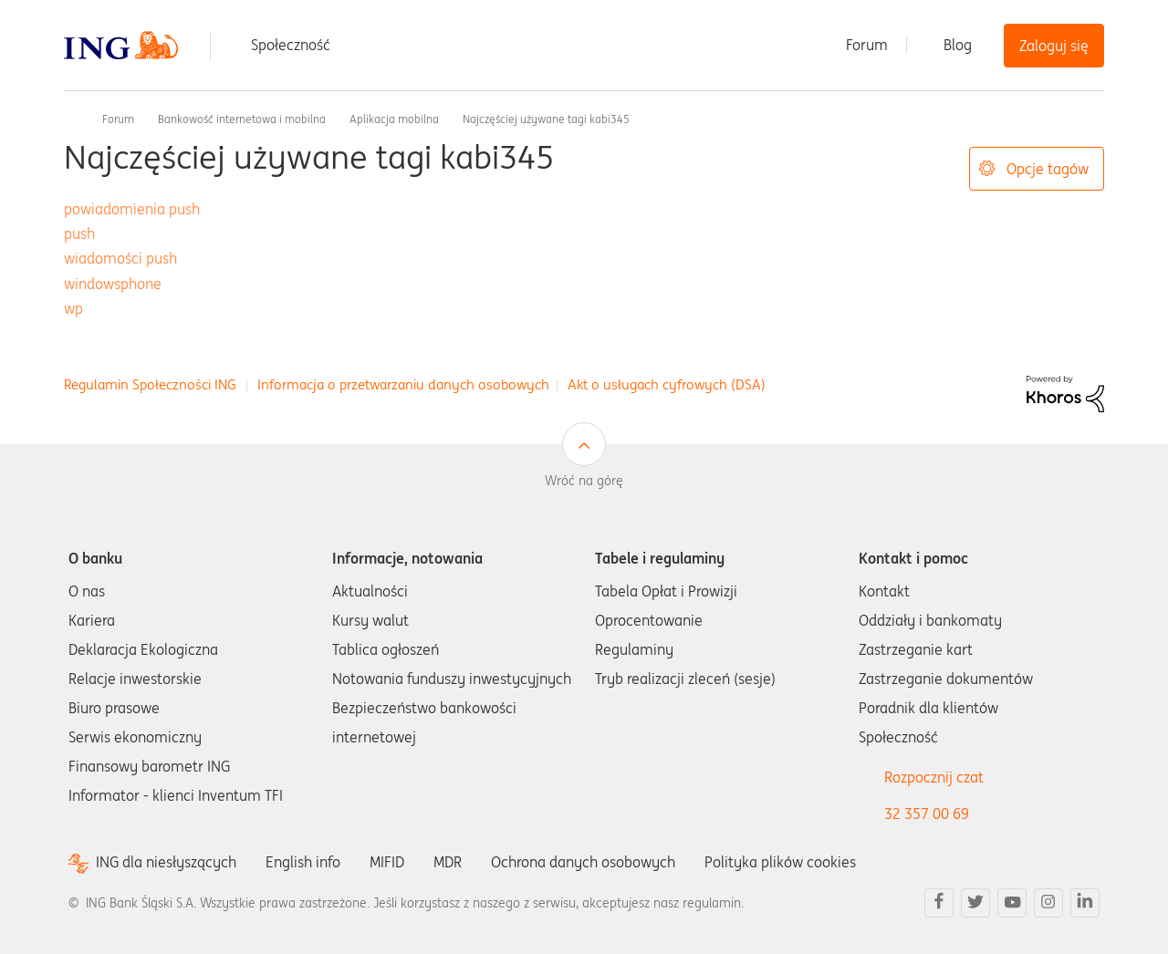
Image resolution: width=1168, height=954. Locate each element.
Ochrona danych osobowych (583, 862)
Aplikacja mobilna (394, 119)
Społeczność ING (71, 118)
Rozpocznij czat (934, 777)
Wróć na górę (584, 480)
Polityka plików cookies (780, 862)
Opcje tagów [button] (1047, 169)
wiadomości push (120, 258)
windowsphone (113, 284)
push (79, 233)
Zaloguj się (1054, 45)
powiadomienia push (132, 209)
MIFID (387, 862)
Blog (958, 45)
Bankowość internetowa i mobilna (242, 119)
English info (303, 862)
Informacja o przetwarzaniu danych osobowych (403, 384)
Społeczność (290, 45)
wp (73, 308)
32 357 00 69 (926, 813)
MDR (447, 862)
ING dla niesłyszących (166, 862)
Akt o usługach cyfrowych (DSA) (667, 384)
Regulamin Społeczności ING (150, 384)
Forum (867, 45)
